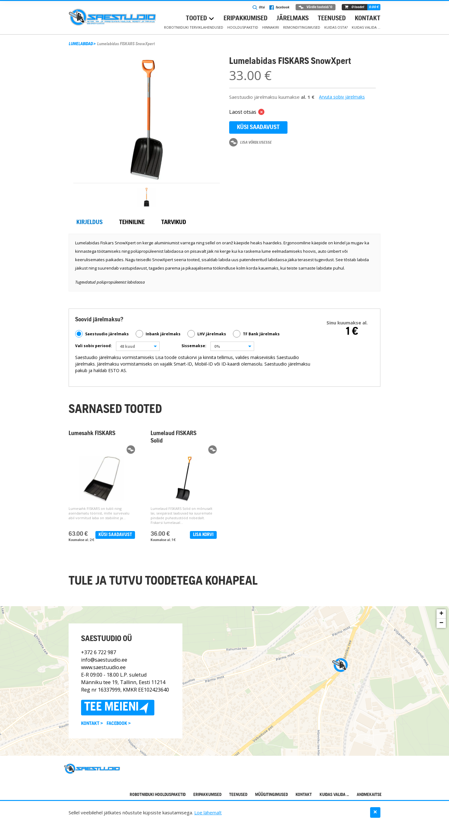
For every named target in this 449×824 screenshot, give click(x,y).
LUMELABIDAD (81, 44)
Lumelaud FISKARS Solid (173, 437)
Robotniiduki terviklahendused (193, 27)
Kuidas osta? (336, 27)
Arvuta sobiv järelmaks (342, 97)
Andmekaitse (369, 795)
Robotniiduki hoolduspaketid (158, 795)
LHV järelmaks (206, 334)
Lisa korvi (203, 535)
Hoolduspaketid (242, 27)
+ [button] (441, 614)
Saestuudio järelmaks (102, 334)
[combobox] (138, 346)
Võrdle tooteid (315, 7)
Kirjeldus (89, 222)
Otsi (259, 7)
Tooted (196, 19)
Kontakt (367, 19)
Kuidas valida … (366, 27)
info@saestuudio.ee (104, 660)
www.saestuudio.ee (103, 667)
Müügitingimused (271, 795)
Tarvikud (173, 222)
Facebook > (119, 724)
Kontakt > (92, 724)
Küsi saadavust (258, 127)
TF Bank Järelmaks (256, 334)
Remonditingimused (301, 27)
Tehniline (132, 222)
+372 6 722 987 (98, 652)
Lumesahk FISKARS (92, 433)
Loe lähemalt (208, 812)
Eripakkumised (246, 19)
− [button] (441, 623)
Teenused (332, 19)
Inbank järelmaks (158, 334)
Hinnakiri (270, 27)
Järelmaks (293, 19)
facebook (279, 7)
